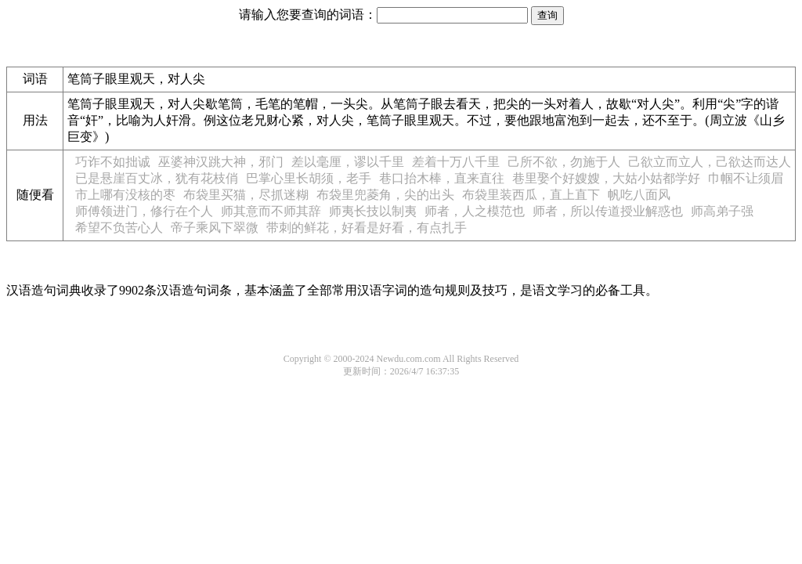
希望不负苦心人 (119, 227)
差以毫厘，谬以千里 (347, 161)
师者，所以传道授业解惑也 (608, 211)
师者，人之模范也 (474, 211)
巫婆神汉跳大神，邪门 (221, 161)
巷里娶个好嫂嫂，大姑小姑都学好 (606, 178)
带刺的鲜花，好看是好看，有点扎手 (366, 227)
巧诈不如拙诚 (112, 161)
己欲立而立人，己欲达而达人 (709, 161)
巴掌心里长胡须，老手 (308, 178)
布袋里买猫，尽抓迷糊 (246, 194)
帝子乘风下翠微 (214, 227)
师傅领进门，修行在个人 (144, 211)
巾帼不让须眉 (745, 178)
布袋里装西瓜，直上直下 (531, 194)
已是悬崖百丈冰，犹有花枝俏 (156, 178)
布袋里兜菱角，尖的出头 (385, 194)
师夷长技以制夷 (373, 211)
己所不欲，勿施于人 (564, 161)
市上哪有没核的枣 (125, 194)
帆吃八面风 (639, 194)
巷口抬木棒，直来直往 (441, 178)
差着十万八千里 (456, 161)
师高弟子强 (722, 211)
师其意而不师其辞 (271, 211)
